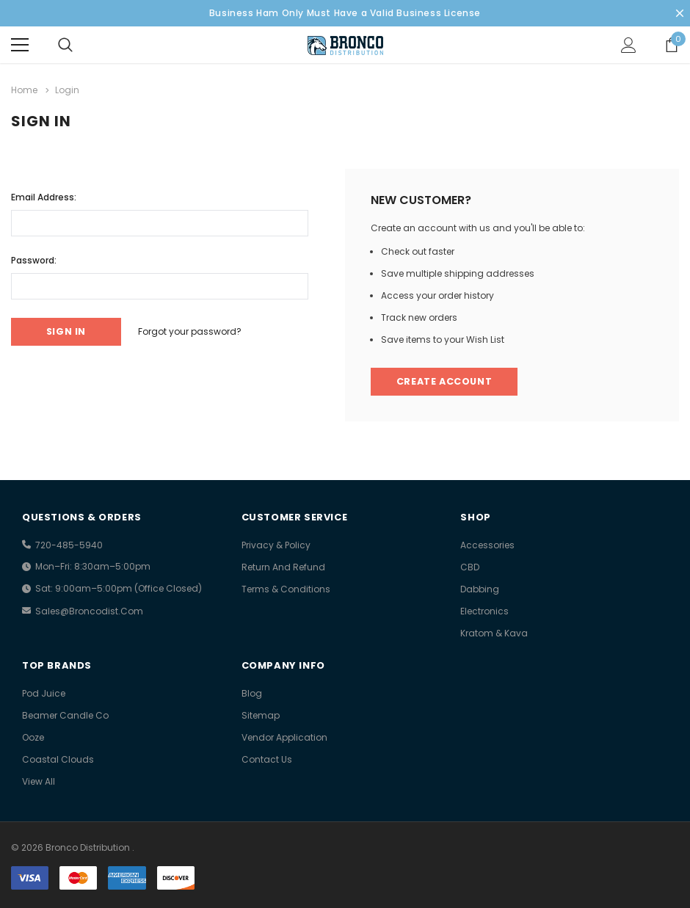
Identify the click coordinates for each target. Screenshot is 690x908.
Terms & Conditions (286, 589)
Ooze (33, 737)
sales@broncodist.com (89, 611)
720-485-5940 (69, 545)
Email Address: (43, 195)
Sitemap (261, 715)
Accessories (487, 545)
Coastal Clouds (58, 759)
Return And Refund (283, 567)
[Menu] (20, 45)
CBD (469, 567)
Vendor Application (284, 737)
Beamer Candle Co (65, 715)
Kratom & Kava (494, 633)
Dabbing (479, 589)
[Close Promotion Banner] (679, 13)
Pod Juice (43, 693)
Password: (34, 259)
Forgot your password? (197, 330)
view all (38, 781)
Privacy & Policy (276, 545)
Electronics (484, 611)
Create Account (446, 381)
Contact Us (267, 759)
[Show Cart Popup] (671, 44)
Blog (252, 693)
